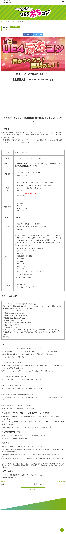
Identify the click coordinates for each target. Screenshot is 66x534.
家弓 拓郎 (19, 284)
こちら (18, 118)
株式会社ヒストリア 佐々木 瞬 (25, 287)
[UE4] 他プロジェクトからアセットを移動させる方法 (36, 427)
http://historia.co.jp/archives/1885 (35, 435)
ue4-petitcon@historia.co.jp (9, 477)
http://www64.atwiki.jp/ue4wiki (18, 438)
